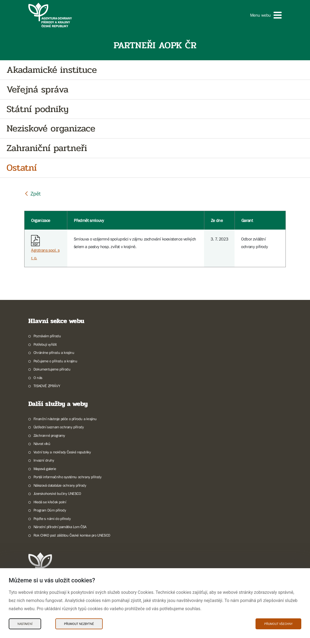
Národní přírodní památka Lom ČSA (60, 527)
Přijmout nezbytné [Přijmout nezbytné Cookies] (79, 624)
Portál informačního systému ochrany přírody (68, 477)
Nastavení (24, 624)
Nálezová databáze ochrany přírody (60, 485)
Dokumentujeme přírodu (52, 369)
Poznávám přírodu (47, 336)
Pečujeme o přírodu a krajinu (55, 361)
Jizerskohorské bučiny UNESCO (57, 493)
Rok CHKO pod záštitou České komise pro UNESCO (72, 535)
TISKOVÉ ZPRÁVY (47, 386)
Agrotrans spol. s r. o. (45, 248)
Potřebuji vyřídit (45, 344)
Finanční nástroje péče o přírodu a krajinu (65, 419)
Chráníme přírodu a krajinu (54, 352)
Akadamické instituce (52, 70)
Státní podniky (37, 109)
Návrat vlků (42, 443)
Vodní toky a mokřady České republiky (62, 452)
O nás (38, 377)
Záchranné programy (49, 435)
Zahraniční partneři (47, 148)
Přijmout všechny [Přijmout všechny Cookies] (278, 624)
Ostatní (22, 167)
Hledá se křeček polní (50, 502)
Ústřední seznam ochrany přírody (59, 427)
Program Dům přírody (50, 510)
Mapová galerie (45, 469)
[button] (266, 15)
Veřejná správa (37, 89)
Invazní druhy (44, 460)
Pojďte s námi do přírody (52, 518)
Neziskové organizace (51, 128)
